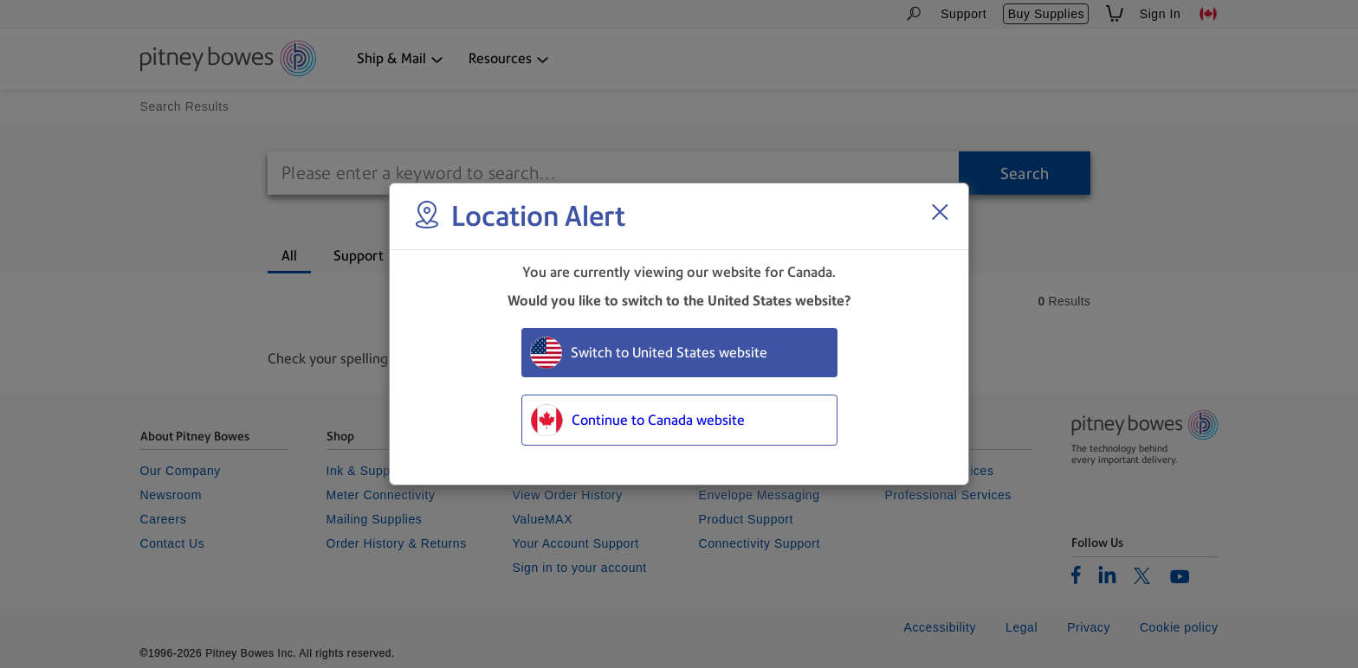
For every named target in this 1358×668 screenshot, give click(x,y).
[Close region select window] (939, 212)
